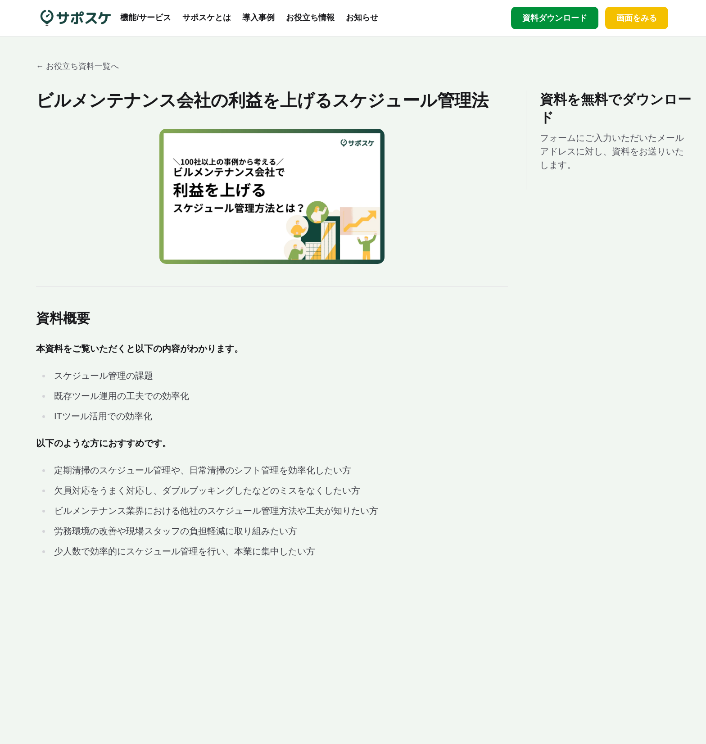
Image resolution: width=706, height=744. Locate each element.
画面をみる (636, 18)
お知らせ (362, 18)
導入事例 (258, 18)
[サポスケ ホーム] (75, 18)
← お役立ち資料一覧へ (77, 66)
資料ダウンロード (554, 18)
